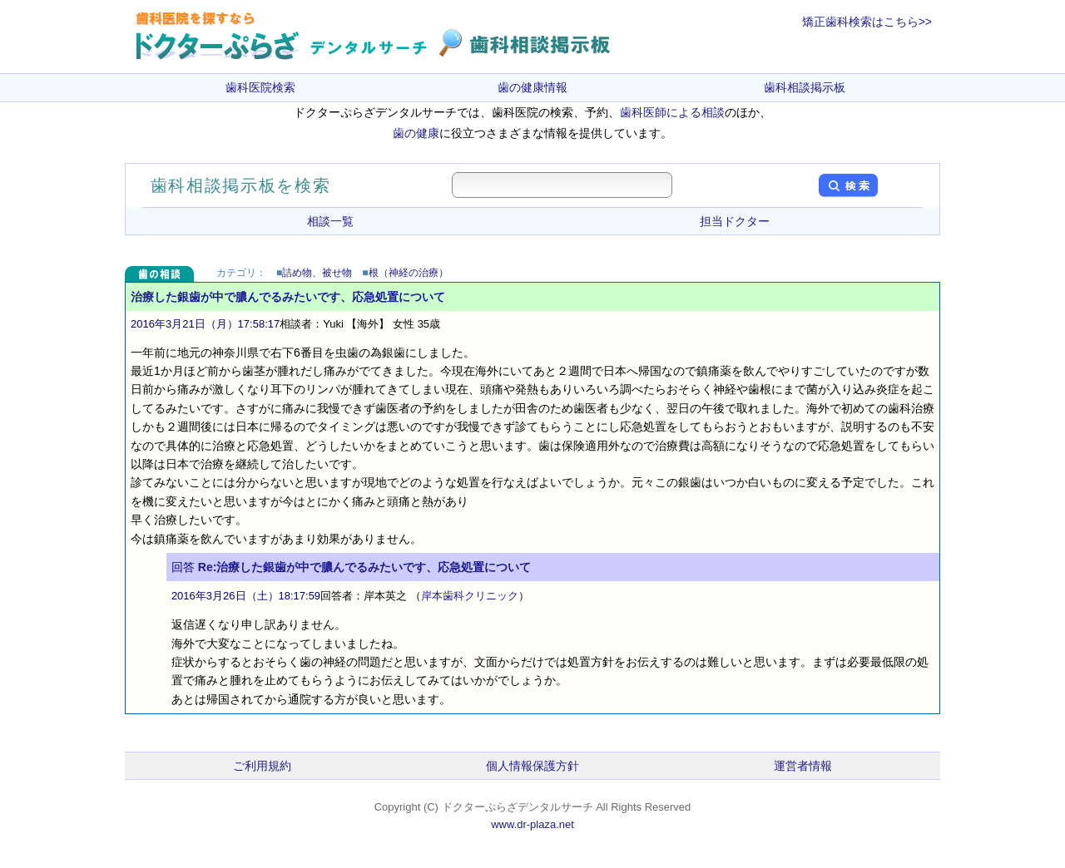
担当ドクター (735, 221)
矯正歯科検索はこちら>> (867, 21)
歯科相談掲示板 (804, 87)
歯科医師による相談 (672, 112)
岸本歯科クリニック (469, 595)
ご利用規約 (262, 765)
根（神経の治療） (408, 273)
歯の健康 (416, 133)
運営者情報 (803, 765)
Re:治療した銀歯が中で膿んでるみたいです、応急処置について (365, 567)
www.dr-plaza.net (532, 824)
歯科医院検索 (260, 87)
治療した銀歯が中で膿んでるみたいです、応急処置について (288, 296)
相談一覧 (330, 221)
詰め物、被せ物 (317, 273)
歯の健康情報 (532, 87)
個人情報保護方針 (532, 765)
